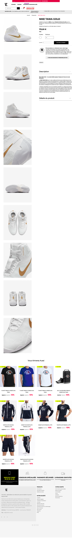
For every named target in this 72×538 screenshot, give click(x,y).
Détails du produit (46, 98)
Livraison (38, 498)
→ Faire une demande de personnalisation (57, 57)
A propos (38, 502)
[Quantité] (48, 42)
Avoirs (56, 493)
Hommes (13, 4)
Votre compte (59, 487)
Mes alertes (57, 498)
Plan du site (39, 509)
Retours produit (58, 490)
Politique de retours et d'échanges (43, 506)
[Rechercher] (11, 8)
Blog (38, 512)
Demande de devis (40, 505)
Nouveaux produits (40, 490)
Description (44, 72)
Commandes (57, 492)
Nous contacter (40, 508)
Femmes (19, 4)
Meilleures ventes (40, 492)
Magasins (39, 511)
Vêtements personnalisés (30, 4)
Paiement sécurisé (40, 503)
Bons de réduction (59, 496)
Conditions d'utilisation (41, 501)
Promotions (39, 489)
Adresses (57, 495)
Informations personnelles (60, 489)
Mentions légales (40, 499)
